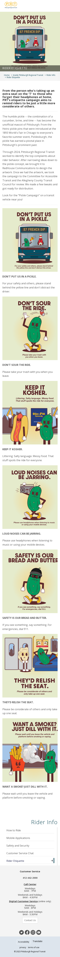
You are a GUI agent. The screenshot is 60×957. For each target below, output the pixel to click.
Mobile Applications (18, 838)
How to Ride (13, 830)
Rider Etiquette (15, 861)
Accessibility (23, 941)
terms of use (33, 947)
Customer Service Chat (20, 853)
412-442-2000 (30, 877)
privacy (23, 947)
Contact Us (30, 920)
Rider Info (51, 75)
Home (7, 75)
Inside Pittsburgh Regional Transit (28, 75)
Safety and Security (17, 845)
